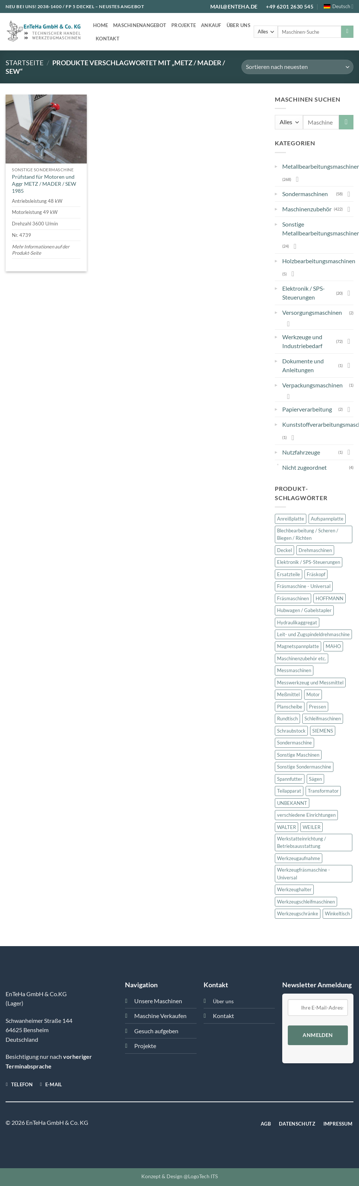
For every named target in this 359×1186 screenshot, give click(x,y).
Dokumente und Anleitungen (303, 365)
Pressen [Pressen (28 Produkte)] (317, 707)
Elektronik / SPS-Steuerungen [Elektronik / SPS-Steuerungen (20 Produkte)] (308, 562)
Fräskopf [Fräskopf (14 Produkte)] (316, 574)
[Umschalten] (297, 179)
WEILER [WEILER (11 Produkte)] (311, 827)
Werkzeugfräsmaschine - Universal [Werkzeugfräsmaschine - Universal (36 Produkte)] (303, 873)
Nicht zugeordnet (304, 467)
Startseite (24, 63)
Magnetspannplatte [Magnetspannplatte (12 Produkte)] (298, 646)
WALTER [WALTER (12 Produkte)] (286, 827)
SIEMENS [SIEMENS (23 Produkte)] (322, 731)
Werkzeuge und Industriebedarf (302, 341)
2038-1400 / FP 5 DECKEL (66, 6)
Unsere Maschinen (158, 1000)
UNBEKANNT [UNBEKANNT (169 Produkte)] (292, 803)
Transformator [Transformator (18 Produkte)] (323, 791)
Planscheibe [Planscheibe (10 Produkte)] (289, 707)
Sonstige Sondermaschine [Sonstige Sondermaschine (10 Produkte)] (304, 767)
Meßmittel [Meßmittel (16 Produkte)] (288, 694)
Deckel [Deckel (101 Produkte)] (284, 550)
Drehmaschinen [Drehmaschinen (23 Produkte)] (315, 550)
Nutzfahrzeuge (301, 452)
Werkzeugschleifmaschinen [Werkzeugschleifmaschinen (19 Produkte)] (306, 902)
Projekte (183, 25)
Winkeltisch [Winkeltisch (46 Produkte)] (337, 913)
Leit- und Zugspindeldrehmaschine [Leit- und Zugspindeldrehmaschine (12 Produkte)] (313, 634)
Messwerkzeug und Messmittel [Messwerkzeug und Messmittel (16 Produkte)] (310, 682)
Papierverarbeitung (307, 409)
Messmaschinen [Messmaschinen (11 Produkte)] (294, 670)
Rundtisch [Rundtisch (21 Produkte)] (287, 718)
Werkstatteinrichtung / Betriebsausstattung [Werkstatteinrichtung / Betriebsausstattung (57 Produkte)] (301, 842)
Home (100, 25)
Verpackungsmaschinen (312, 385)
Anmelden (318, 1035)
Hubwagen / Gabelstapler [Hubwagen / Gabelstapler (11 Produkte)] (304, 610)
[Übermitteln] (347, 32)
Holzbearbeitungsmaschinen (318, 260)
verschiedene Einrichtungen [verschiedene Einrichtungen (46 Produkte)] (306, 815)
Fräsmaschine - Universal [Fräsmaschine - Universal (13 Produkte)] (303, 586)
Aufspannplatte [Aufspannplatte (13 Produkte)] (327, 519)
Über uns (238, 25)
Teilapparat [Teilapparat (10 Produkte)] (289, 791)
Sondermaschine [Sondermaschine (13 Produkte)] (294, 743)
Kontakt (107, 39)
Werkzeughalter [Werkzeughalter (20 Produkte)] (294, 889)
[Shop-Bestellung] (297, 67)
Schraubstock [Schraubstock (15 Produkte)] (291, 731)
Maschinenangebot (139, 25)
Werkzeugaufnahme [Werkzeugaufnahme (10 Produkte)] (298, 858)
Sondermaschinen (305, 193)
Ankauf (211, 25)
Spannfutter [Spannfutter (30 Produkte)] (289, 779)
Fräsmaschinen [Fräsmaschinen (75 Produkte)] (293, 598)
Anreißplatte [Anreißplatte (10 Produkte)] (290, 519)
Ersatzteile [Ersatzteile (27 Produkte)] (288, 574)
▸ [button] (276, 165)
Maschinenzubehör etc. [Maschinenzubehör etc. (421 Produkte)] (301, 658)
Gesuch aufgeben (156, 1030)
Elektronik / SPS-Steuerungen (303, 293)
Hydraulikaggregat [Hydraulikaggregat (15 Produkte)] (297, 622)
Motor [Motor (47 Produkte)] (313, 694)
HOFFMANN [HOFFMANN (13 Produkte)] (329, 598)
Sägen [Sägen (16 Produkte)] (315, 779)
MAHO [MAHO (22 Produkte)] (333, 646)
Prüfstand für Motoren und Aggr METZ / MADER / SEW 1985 (44, 184)
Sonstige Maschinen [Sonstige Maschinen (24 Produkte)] (298, 755)
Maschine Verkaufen (160, 1015)
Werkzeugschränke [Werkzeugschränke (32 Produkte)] (297, 913)
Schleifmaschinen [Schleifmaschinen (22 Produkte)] (322, 718)
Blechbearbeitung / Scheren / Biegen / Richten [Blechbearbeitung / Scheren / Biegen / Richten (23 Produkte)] (307, 534)
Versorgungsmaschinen (312, 312)
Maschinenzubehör (307, 208)
